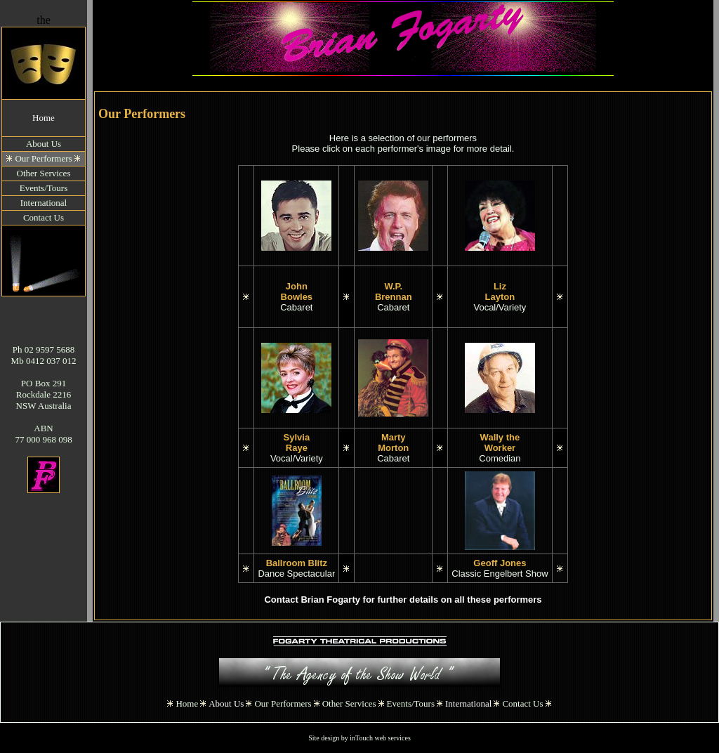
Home (43, 117)
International (468, 703)
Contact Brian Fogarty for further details (351, 599)
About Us (226, 703)
